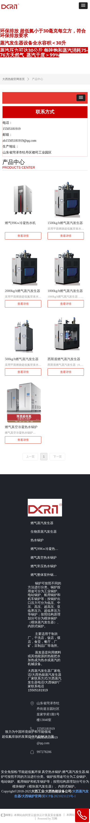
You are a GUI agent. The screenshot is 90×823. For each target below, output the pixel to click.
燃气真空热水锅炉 (44, 557)
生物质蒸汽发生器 (44, 531)
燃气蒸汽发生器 (42, 523)
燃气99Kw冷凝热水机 (46, 549)
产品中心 (37, 79)
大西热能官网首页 (13, 79)
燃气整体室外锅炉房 (45, 574)
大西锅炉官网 (31, 796)
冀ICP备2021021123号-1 (59, 796)
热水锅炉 (37, 540)
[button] (83, 5)
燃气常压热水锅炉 (44, 566)
